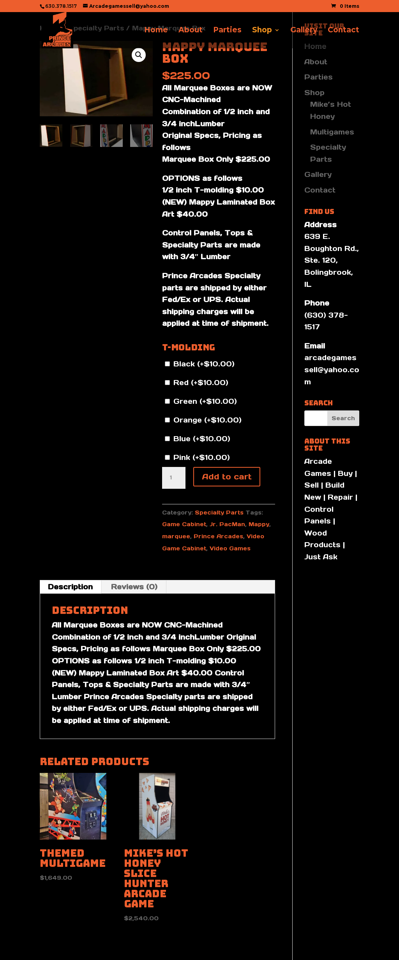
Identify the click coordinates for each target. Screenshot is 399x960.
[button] (139, 55)
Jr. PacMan (227, 524)
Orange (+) (203, 419)
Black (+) (200, 363)
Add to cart (227, 477)
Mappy (259, 524)
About (190, 30)
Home (156, 30)
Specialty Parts (219, 512)
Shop (262, 30)
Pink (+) (197, 457)
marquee (176, 536)
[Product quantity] (173, 478)
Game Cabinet (184, 524)
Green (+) (201, 401)
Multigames (332, 131)
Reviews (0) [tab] (134, 586)
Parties (227, 30)
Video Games (230, 548)
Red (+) (196, 382)
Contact (343, 30)
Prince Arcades (218, 536)
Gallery (303, 30)
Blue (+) (197, 438)
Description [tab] (70, 586)
